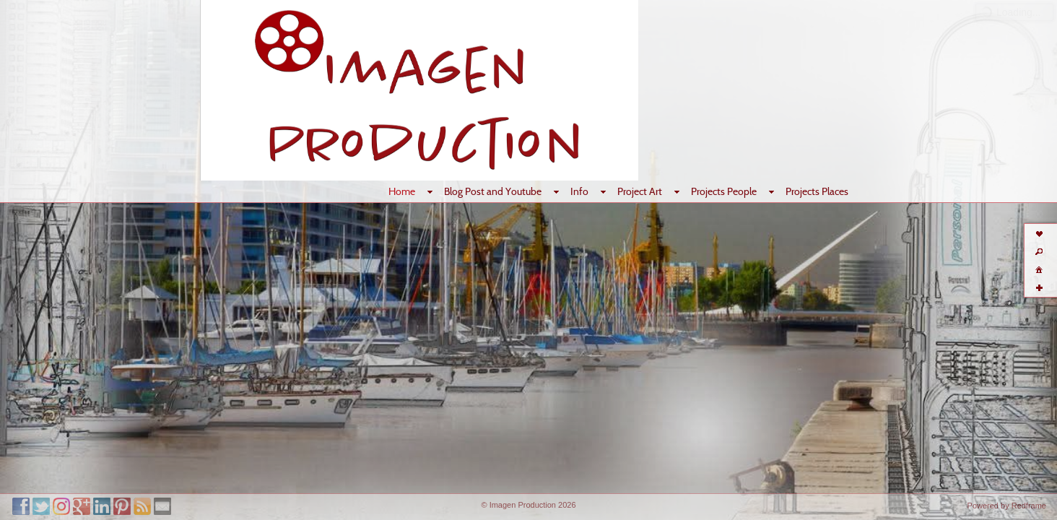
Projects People (724, 191)
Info (579, 191)
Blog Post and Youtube (492, 191)
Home (401, 191)
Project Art (639, 191)
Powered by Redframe (1006, 505)
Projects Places (817, 191)
